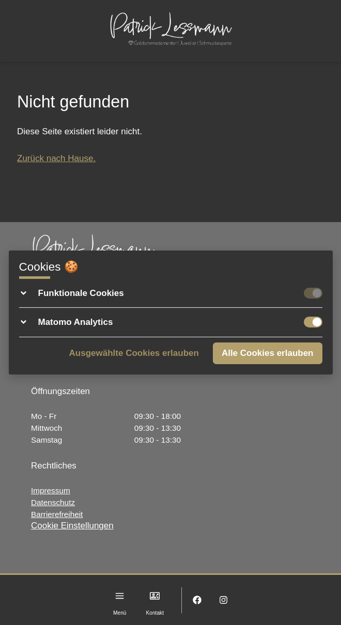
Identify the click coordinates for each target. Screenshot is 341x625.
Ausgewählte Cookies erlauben (134, 353)
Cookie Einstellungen (72, 525)
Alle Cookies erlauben (268, 353)
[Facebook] (197, 600)
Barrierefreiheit (57, 514)
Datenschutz (53, 502)
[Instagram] (223, 600)
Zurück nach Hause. (56, 158)
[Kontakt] (155, 596)
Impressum (50, 490)
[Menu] (119, 596)
